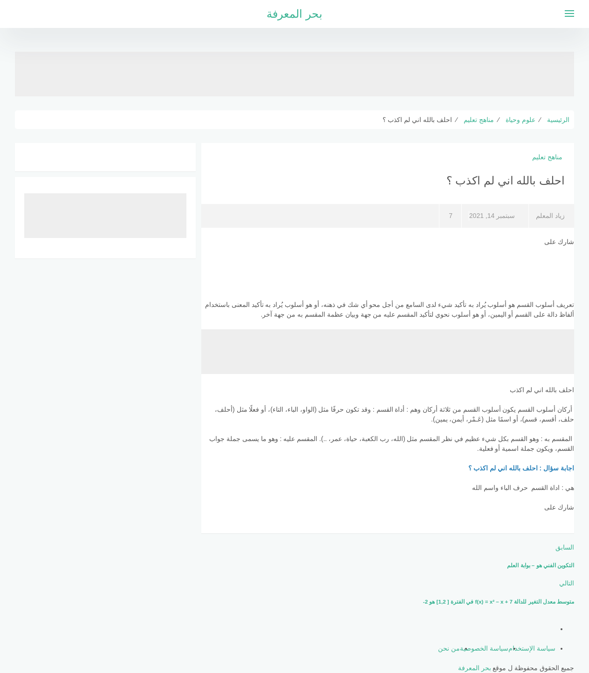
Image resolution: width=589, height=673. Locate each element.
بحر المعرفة (294, 13)
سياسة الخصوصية (484, 648)
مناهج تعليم (547, 157)
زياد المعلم (550, 215)
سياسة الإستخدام (531, 648)
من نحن (449, 648)
